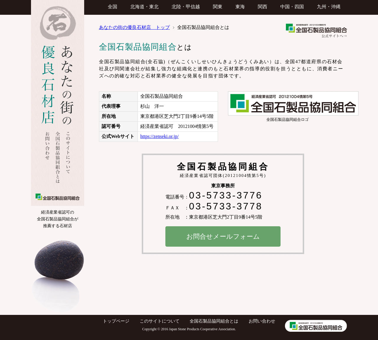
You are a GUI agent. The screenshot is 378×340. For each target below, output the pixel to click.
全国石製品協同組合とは (214, 321)
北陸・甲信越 (186, 6)
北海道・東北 (144, 6)
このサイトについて (160, 321)
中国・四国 (292, 6)
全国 (112, 6)
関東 (217, 6)
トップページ (116, 321)
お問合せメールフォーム (223, 236)
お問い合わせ (262, 321)
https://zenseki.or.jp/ (159, 136)
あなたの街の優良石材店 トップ (134, 27)
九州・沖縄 (328, 6)
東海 (240, 6)
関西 (262, 6)
